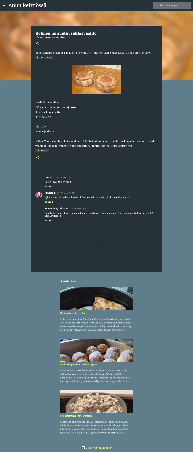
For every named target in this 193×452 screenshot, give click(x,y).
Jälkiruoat (42, 150)
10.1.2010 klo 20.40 (65, 193)
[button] (37, 43)
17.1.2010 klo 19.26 (77, 209)
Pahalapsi (50, 192)
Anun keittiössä (27, 5)
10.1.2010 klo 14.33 (63, 177)
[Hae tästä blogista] (175, 5)
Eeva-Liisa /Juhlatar (56, 208)
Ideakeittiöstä (43, 57)
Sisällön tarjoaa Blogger (96, 447)
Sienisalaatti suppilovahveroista (76, 416)
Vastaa (48, 186)
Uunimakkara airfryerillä (72, 313)
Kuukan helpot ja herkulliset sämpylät (78, 364)
